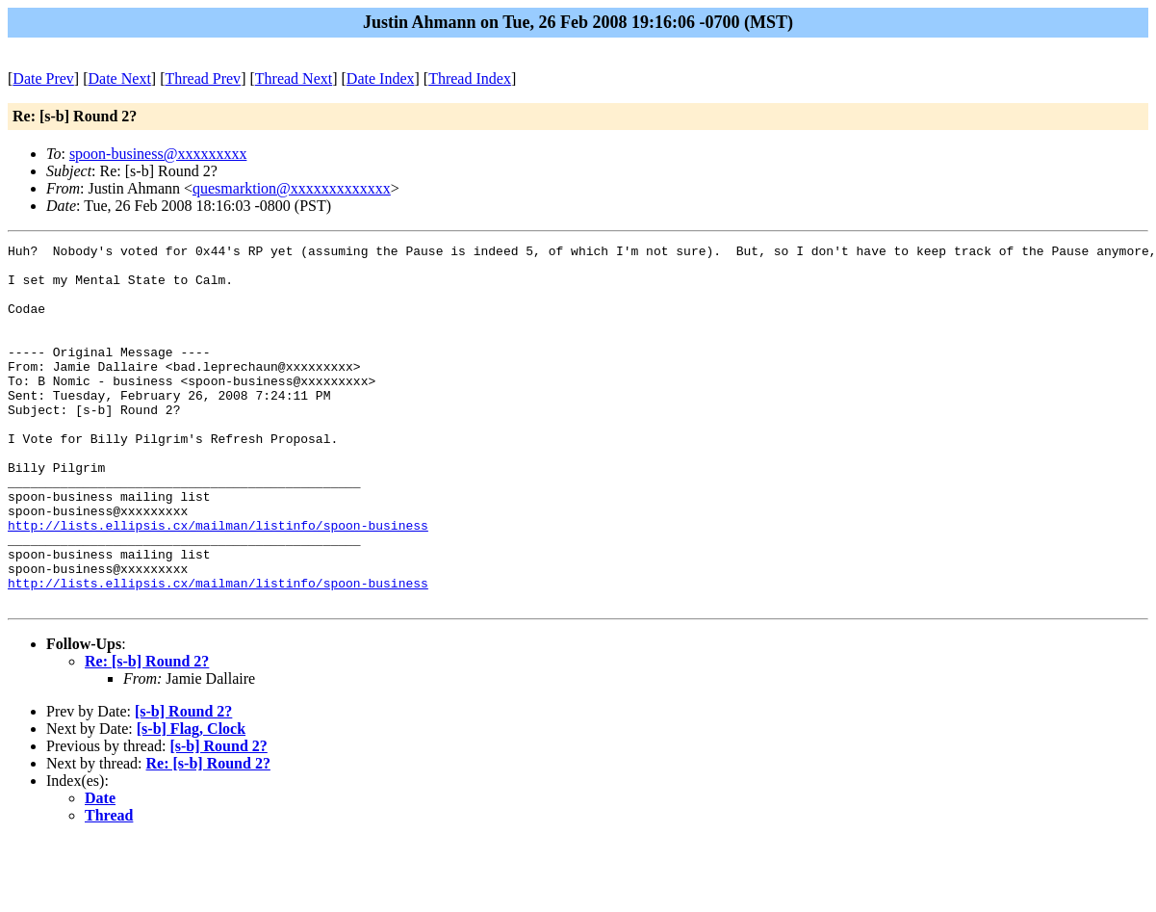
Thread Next (293, 78)
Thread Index (469, 78)
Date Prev (43, 78)
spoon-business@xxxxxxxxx (158, 153)
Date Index (381, 78)
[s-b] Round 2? (183, 783)
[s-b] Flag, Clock (191, 801)
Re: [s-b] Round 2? (147, 733)
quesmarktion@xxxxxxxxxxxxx (292, 188)
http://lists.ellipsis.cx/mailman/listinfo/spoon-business (218, 582)
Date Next (120, 78)
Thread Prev (203, 78)
